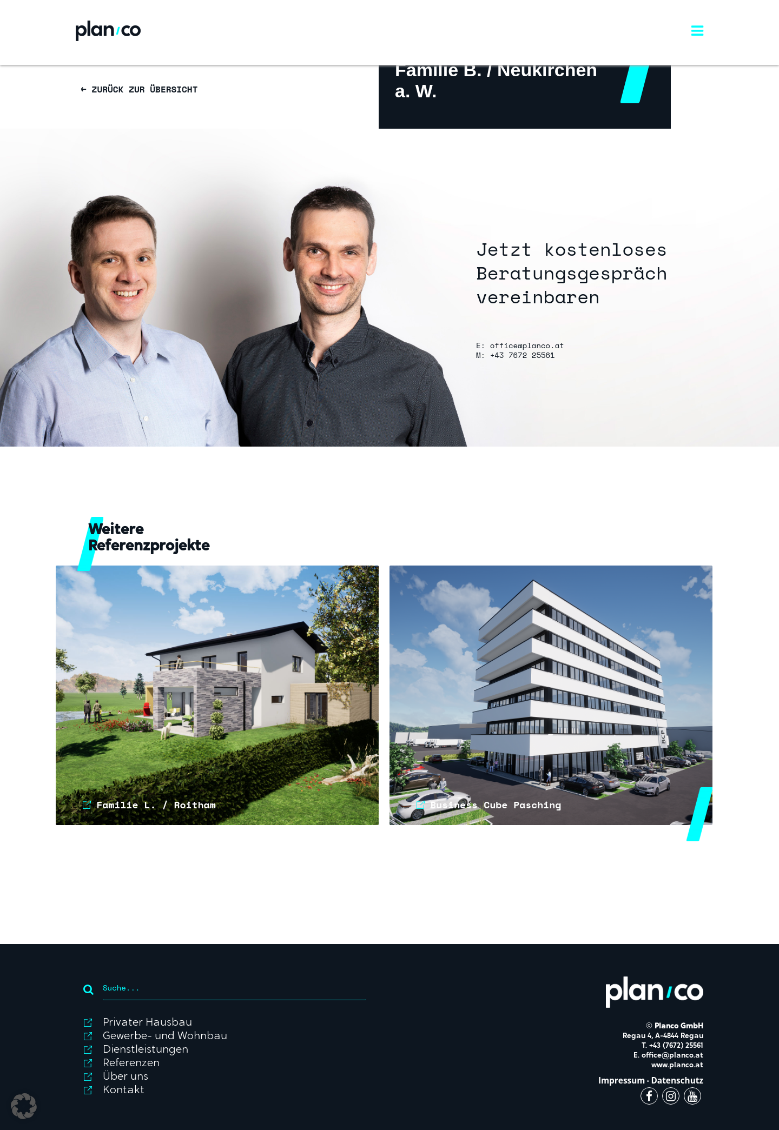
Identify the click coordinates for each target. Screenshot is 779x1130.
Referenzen (131, 1063)
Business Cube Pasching (495, 804)
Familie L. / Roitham (155, 804)
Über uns (125, 1077)
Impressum (621, 1080)
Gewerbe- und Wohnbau (165, 1036)
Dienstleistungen (145, 1050)
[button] (24, 1106)
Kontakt (123, 1090)
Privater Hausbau (147, 1023)
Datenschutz (677, 1080)
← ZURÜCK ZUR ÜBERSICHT (139, 89)
